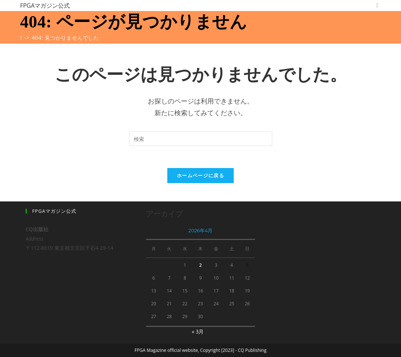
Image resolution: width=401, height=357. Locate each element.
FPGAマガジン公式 (45, 5)
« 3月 (198, 331)
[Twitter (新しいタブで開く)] (377, 5)
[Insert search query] (200, 138)
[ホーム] (21, 37)
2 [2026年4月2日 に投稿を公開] (200, 265)
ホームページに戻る (200, 175)
